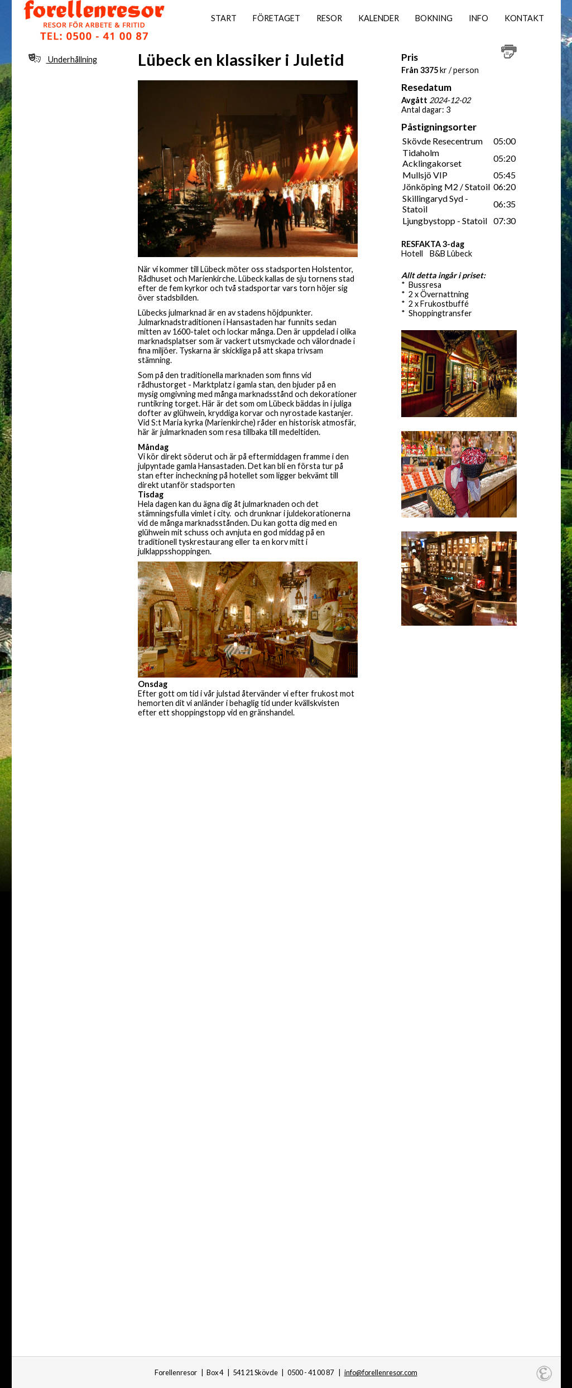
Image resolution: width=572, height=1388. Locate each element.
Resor (329, 18)
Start (224, 18)
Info (478, 18)
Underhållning (62, 59)
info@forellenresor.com (380, 1372)
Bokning (434, 18)
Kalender (378, 18)
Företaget (276, 18)
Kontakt (524, 18)
